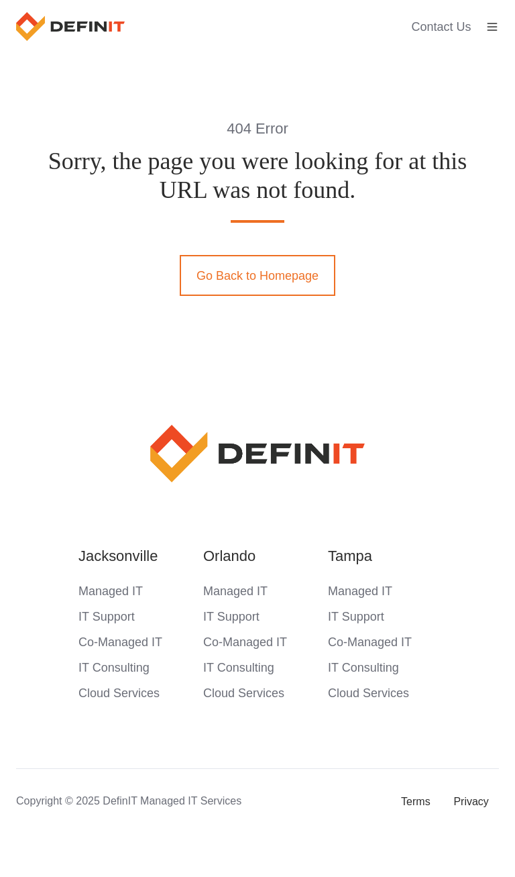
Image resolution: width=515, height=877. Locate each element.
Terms (416, 801)
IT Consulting (114, 667)
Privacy (471, 801)
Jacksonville (118, 556)
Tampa (350, 556)
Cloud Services (119, 693)
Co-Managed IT (120, 642)
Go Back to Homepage (257, 275)
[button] (492, 27)
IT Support (106, 616)
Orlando (229, 556)
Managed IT (110, 591)
